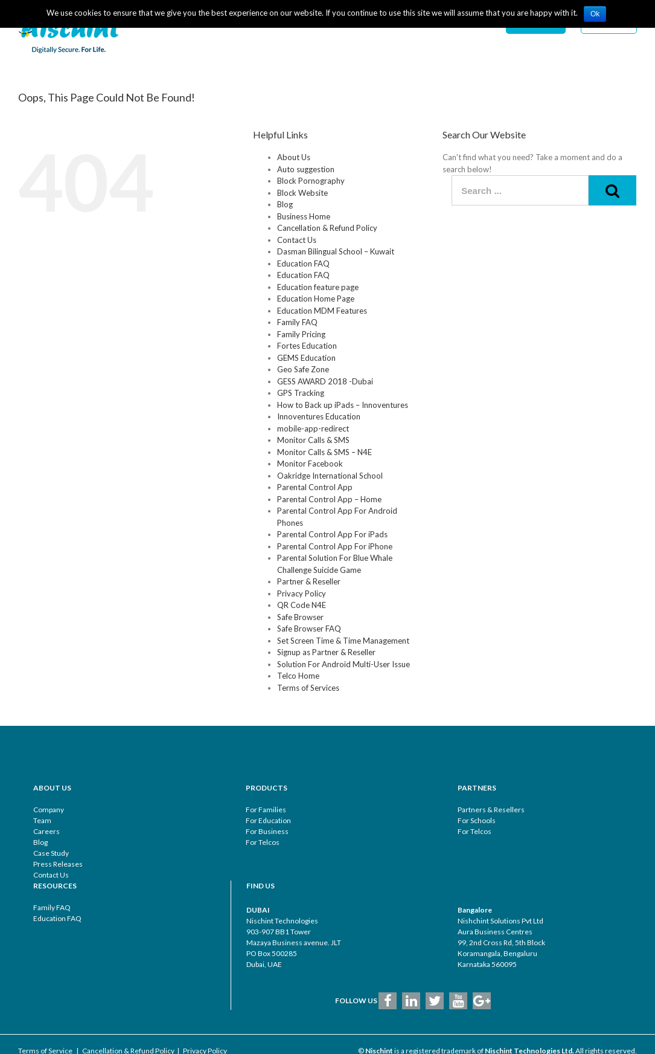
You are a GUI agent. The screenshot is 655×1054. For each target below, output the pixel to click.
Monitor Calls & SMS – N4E (324, 452)
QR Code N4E (301, 605)
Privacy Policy (301, 593)
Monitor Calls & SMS (313, 440)
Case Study (51, 853)
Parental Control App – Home (329, 499)
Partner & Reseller (308, 581)
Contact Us (296, 240)
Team (42, 820)
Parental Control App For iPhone (334, 546)
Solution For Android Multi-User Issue (343, 664)
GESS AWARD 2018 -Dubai (325, 381)
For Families (266, 809)
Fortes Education (307, 346)
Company (48, 809)
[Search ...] (520, 190)
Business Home (303, 216)
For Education (268, 820)
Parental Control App (315, 487)
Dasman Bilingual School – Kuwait (335, 251)
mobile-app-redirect (313, 428)
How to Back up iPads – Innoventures (342, 405)
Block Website (302, 193)
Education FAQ (303, 263)
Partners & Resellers (491, 809)
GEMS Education (306, 358)
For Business (267, 831)
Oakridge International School (330, 475)
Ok (594, 14)
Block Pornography (311, 181)
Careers (46, 831)
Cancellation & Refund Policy (327, 228)
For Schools (477, 820)
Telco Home (298, 676)
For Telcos (263, 842)
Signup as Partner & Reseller (326, 652)
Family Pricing (301, 334)
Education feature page (318, 287)
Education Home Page (315, 298)
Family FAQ (297, 322)
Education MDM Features (322, 310)
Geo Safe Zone (303, 369)
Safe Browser (300, 617)
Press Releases (58, 863)
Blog (285, 204)
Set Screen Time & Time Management (343, 640)
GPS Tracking (300, 393)
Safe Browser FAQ (309, 628)
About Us (293, 157)
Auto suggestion (305, 169)
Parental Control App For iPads (332, 534)
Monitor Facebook (310, 463)
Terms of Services (308, 688)
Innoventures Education (318, 416)
